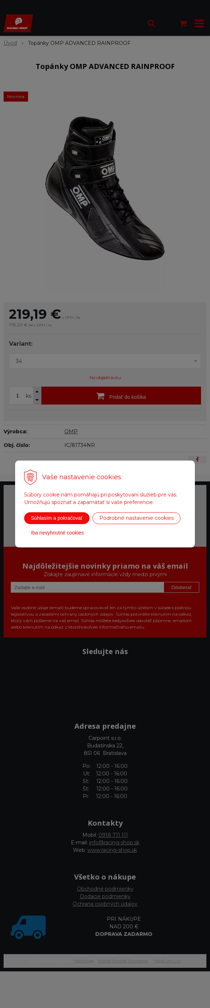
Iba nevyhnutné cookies (57, 533)
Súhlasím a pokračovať (57, 518)
